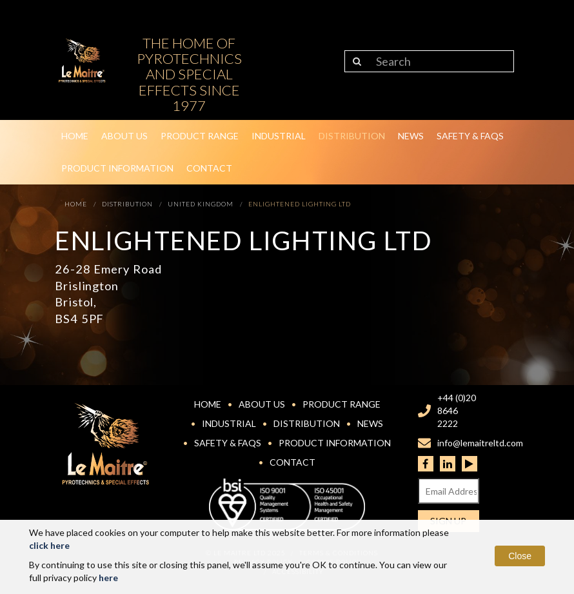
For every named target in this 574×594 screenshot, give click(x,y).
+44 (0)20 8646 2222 (456, 410)
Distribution (352, 135)
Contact (209, 168)
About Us (124, 135)
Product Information (117, 168)
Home (74, 135)
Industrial (279, 135)
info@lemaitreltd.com (480, 442)
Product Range (200, 135)
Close (519, 556)
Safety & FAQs (470, 135)
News (411, 135)
